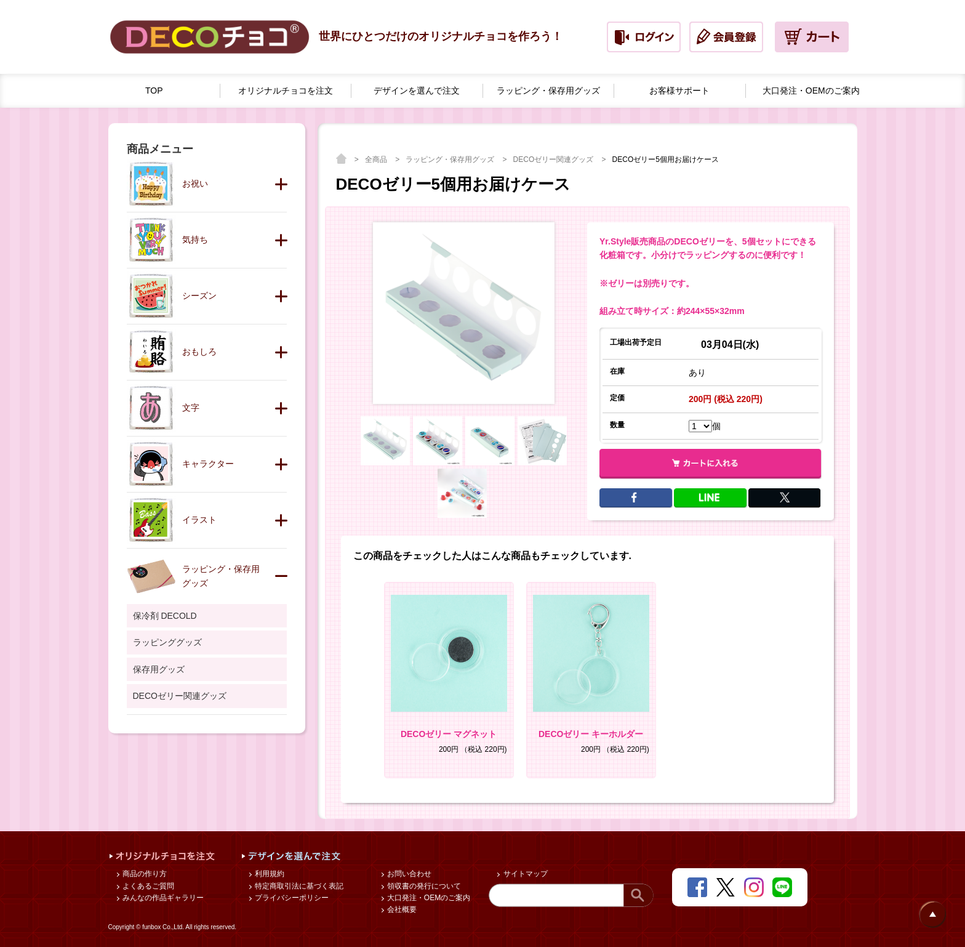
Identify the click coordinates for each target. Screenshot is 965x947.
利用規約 (268, 873)
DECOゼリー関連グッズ (554, 159)
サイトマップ (524, 873)
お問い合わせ (408, 873)
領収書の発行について (423, 886)
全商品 (377, 159)
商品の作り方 (144, 873)
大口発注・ (811, 91)
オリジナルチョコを (285, 91)
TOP (154, 90)
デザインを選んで (417, 91)
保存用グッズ (159, 669)
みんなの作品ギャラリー (162, 897)
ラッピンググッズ (167, 642)
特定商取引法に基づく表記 (298, 886)
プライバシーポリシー (291, 897)
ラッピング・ (548, 91)
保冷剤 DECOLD (165, 616)
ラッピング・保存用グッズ (451, 159)
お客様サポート (679, 90)
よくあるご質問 (147, 886)
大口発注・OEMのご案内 (428, 897)
